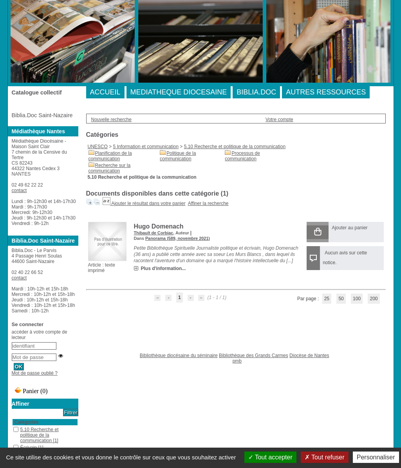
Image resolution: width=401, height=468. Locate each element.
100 (357, 298)
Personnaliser (376, 457)
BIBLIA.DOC (256, 92)
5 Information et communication (146, 146)
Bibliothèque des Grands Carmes (253, 355)
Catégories (26, 422)
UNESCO (98, 146)
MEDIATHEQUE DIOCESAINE (178, 92)
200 (374, 298)
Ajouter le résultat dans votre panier (148, 203)
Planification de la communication (110, 156)
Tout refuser (325, 457)
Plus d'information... (163, 268)
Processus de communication (242, 156)
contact (19, 190)
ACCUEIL (105, 92)
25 (326, 298)
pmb (237, 361)
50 (340, 298)
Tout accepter (270, 457)
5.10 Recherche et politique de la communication (235, 146)
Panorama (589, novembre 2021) (177, 238)
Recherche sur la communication (110, 168)
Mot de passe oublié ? (35, 373)
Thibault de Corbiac (153, 232)
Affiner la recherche (208, 203)
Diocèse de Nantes (309, 355)
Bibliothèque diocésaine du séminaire (179, 355)
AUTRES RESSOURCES (326, 92)
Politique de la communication (178, 156)
